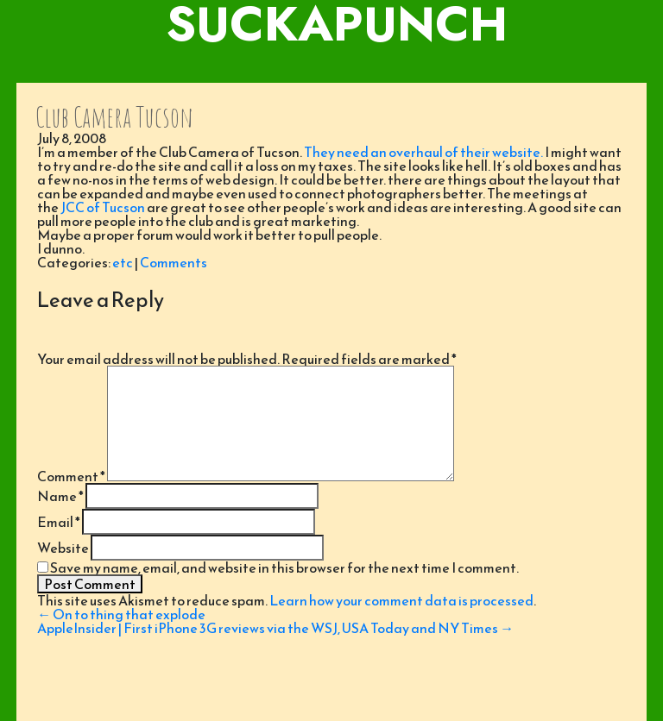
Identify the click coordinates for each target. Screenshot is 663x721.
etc (122, 262)
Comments (173, 262)
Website (63, 548)
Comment (71, 476)
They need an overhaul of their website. (423, 151)
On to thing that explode (121, 614)
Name (60, 496)
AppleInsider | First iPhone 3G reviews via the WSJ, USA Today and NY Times (275, 628)
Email (58, 522)
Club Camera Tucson (114, 117)
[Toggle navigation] (331, 65)
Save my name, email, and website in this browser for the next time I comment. (284, 567)
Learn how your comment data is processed (401, 600)
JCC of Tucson (102, 207)
